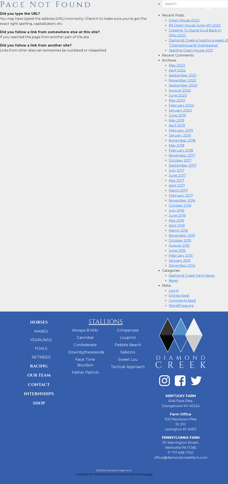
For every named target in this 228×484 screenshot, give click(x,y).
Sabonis (127, 352)
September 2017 (183, 165)
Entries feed (179, 296)
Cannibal (85, 337)
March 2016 (178, 231)
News (173, 281)
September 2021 (183, 75)
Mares (41, 331)
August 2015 (179, 246)
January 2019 (180, 135)
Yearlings (41, 340)
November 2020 (182, 80)
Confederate (85, 345)
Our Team (39, 375)
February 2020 (181, 105)
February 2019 (181, 130)
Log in (174, 291)
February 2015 (181, 256)
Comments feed (182, 301)
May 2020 (177, 100)
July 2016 (176, 210)
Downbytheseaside (86, 352)
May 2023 (177, 65)
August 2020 (180, 90)
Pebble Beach (128, 345)
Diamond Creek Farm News (191, 276)
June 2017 (177, 175)
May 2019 (176, 120)
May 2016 (176, 221)
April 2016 (177, 226)
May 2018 (176, 145)
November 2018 (182, 140)
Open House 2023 (184, 20)
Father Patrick (85, 372)
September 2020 (183, 85)
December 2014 (182, 266)
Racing (39, 366)
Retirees (41, 357)
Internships (39, 394)
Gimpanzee (128, 330)
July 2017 (176, 170)
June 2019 (177, 115)
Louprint (128, 337)
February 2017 (181, 195)
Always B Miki (85, 330)
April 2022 (177, 70)
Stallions (106, 322)
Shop (39, 403)
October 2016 (180, 205)
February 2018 (181, 150)
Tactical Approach (128, 367)
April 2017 (177, 185)
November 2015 (182, 236)
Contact (39, 384)
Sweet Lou (128, 359)
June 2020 (178, 95)
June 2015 (177, 251)
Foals (41, 348)
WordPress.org (181, 306)
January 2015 (180, 261)
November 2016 (182, 200)
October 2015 (180, 241)
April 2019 (177, 125)
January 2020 (180, 110)
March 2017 (178, 190)
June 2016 (177, 215)
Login (149, 474)
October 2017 (180, 160)
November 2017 (182, 155)
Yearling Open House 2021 (191, 50)
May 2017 (176, 180)
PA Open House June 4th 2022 (195, 25)
